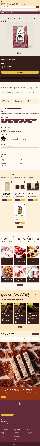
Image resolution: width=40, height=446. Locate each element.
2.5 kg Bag (12, 151)
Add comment (35, 334)
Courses (28, 429)
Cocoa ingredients (17, 429)
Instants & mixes (17, 438)
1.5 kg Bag (20, 151)
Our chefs (28, 430)
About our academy (30, 427)
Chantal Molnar (6, 320)
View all (20, 327)
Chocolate (2, 12)
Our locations (29, 432)
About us (2, 432)
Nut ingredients (16, 430)
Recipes (2, 427)
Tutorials (28, 433)
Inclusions (15, 433)
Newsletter (3, 436)
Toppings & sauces (17, 436)
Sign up (3, 397)
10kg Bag (8, 151)
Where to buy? (3, 438)
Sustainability (3, 430)
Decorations (16, 435)
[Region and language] (18, 7)
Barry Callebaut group (5, 433)
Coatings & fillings (17, 432)
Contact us (3, 435)
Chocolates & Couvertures (9, 12)
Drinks (15, 439)
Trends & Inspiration (4, 429)
